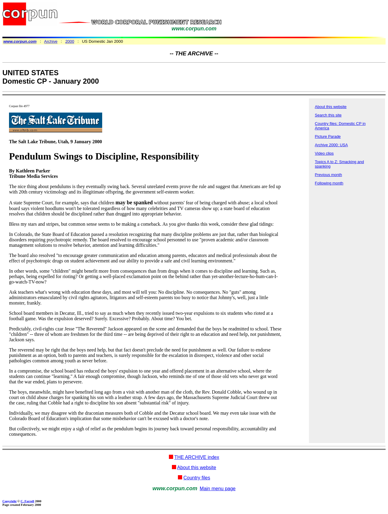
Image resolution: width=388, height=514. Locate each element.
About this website (331, 106)
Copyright (9, 501)
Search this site (328, 115)
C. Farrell (27, 501)
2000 (69, 41)
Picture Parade (328, 136)
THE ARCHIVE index (196, 457)
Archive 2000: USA (331, 145)
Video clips (324, 153)
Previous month (328, 174)
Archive (50, 41)
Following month (329, 183)
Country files (196, 477)
